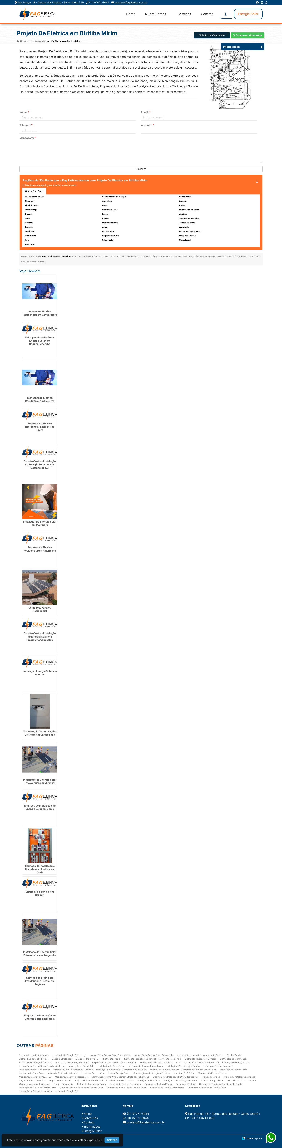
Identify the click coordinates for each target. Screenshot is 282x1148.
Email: (146, 112)
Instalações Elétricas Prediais (164, 1069)
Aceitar (111, 1140)
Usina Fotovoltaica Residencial (39, 609)
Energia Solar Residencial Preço (156, 1062)
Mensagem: (27, 137)
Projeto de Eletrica (211, 1076)
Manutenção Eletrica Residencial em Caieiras (39, 399)
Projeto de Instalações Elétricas (239, 1076)
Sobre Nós (90, 1117)
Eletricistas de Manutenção (233, 1058)
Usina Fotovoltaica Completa (241, 1080)
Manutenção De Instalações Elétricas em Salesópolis (40, 733)
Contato (207, 14)
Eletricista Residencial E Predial (201, 1058)
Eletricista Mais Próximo (88, 1058)
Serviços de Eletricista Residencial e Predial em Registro (40, 980)
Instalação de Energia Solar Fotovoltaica (110, 1055)
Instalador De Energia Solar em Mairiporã (39, 523)
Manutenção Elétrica (184, 1073)
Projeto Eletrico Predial (60, 1080)
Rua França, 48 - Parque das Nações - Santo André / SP (50, 2)
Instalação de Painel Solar (82, 1065)
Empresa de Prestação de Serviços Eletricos (114, 1062)
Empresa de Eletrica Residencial (125, 1083)
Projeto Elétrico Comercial (32, 1080)
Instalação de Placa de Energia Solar (37, 1087)
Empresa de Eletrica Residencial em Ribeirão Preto (39, 426)
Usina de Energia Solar (211, 1080)
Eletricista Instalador (62, 1058)
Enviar (141, 169)
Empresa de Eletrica (186, 1083)
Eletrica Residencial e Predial (33, 1058)
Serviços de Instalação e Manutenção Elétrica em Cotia (40, 869)
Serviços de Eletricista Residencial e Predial (221, 1083)
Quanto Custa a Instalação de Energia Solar (81, 1087)
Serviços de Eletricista (149, 1080)
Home (130, 14)
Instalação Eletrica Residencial (34, 1069)
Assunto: (147, 125)
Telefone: (26, 125)
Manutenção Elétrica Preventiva (35, 1076)
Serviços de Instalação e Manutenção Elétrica (200, 1055)
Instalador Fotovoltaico (92, 1073)
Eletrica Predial (234, 1055)
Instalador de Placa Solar (31, 1073)
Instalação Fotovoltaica (108, 1069)
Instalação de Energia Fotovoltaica (167, 1087)
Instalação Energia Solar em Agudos (40, 672)
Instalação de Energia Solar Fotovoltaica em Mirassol (39, 781)
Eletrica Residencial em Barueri (40, 893)
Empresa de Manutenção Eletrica (72, 1062)
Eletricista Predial (112, 1058)
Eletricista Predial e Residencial (140, 1058)
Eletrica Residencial (64, 1083)
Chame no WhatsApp (247, 35)
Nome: (24, 112)
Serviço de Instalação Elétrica (34, 1055)
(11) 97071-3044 (99, 2)
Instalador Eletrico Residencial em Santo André (40, 313)
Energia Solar (248, 14)
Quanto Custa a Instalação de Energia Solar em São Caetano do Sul (40, 464)
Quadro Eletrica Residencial (120, 1080)
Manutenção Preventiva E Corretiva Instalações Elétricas (120, 1076)
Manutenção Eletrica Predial (212, 1073)
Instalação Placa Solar (134, 1069)
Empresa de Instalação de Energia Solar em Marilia (40, 1017)
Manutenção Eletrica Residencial (71, 1076)
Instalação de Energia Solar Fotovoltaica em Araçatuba (39, 953)
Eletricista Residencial (170, 1058)
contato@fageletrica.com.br (131, 2)
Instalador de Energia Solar (233, 1069)
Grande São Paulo (34, 191)
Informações (91, 1126)
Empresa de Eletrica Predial (158, 1083)
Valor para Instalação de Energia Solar (207, 1087)
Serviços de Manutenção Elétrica (180, 1080)
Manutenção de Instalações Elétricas (151, 1073)
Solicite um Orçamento (212, 35)
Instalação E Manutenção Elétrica (183, 1065)
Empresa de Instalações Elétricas (35, 1062)
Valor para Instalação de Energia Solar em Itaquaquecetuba (39, 340)
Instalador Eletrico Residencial (63, 1073)
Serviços (184, 14)
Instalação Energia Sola (67, 1091)
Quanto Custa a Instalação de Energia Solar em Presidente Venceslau (40, 636)
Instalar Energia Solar (118, 1073)
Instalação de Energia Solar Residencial (154, 1055)
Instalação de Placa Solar (111, 1065)
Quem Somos (155, 14)
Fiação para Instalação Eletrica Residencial (197, 1062)
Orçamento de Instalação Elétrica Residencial (175, 1076)
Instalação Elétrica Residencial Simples (73, 1069)
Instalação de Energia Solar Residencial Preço (42, 1065)
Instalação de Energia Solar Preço (69, 1055)
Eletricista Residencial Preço (91, 1083)
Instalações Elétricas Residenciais (199, 1069)
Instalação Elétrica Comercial (218, 1065)
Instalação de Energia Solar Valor (35, 1091)
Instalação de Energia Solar (236, 1062)
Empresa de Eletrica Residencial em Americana (40, 549)
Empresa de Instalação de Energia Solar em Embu (40, 807)
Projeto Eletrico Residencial (89, 1080)
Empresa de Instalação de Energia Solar (126, 1087)
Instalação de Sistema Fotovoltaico (145, 1065)
